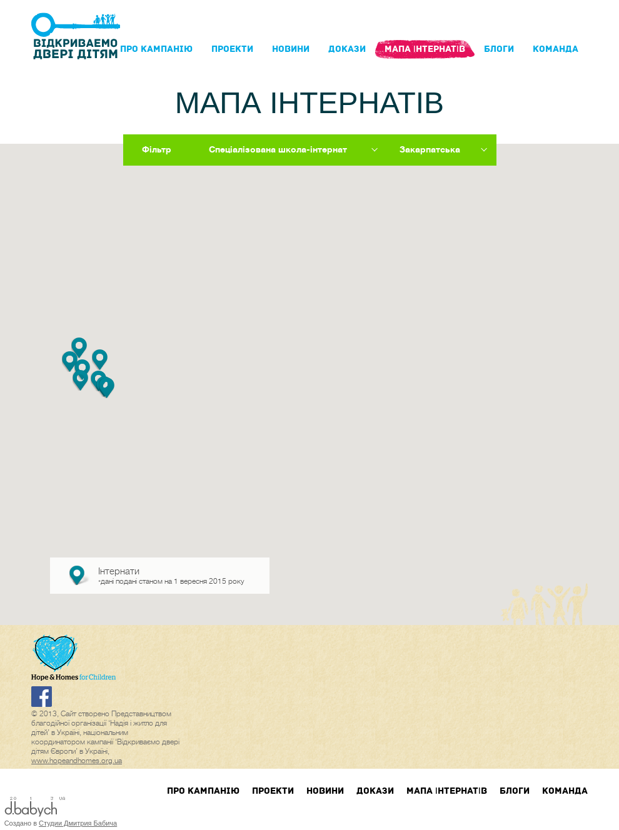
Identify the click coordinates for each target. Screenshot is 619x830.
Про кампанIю (156, 49)
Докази (347, 49)
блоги (499, 49)
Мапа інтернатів (425, 49)
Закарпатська (430, 149)
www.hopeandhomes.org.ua (76, 760)
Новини (291, 49)
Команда (555, 49)
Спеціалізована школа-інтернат (278, 149)
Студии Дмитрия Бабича (78, 823)
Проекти (232, 49)
